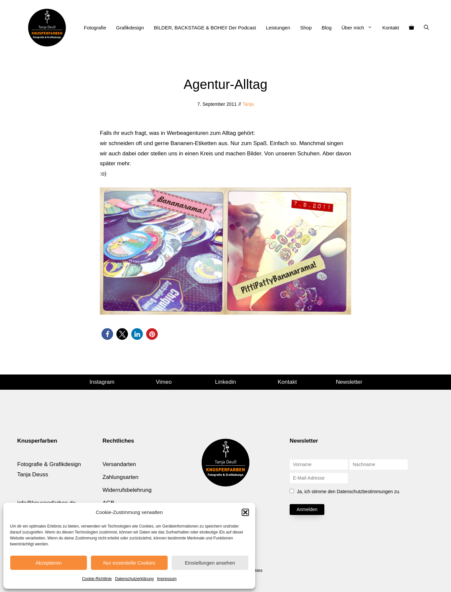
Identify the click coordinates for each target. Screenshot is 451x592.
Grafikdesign (130, 27)
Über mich (359, 27)
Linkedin (225, 382)
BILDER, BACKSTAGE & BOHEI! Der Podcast (205, 27)
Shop (306, 27)
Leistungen (278, 27)
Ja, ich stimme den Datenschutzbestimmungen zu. (348, 491)
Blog (327, 27)
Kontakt (390, 27)
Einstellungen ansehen (210, 563)
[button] (245, 512)
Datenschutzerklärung (134, 578)
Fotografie (95, 27)
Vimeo (164, 382)
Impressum (167, 578)
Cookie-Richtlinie (97, 578)
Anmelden (307, 509)
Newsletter (349, 382)
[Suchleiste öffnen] (426, 27)
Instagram (102, 382)
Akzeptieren (48, 563)
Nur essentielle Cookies (129, 563)
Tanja (248, 104)
